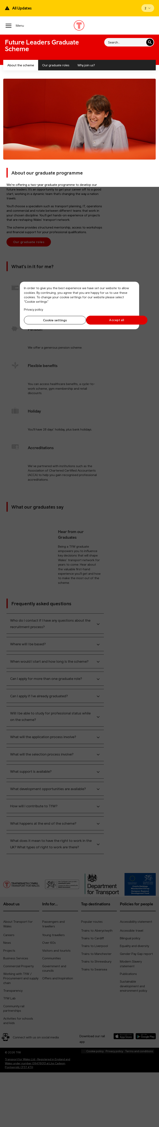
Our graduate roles (55, 65)
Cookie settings (51, 320)
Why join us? (86, 65)
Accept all (108, 320)
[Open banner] (147, 8)
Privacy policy (33, 309)
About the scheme (20, 65)
